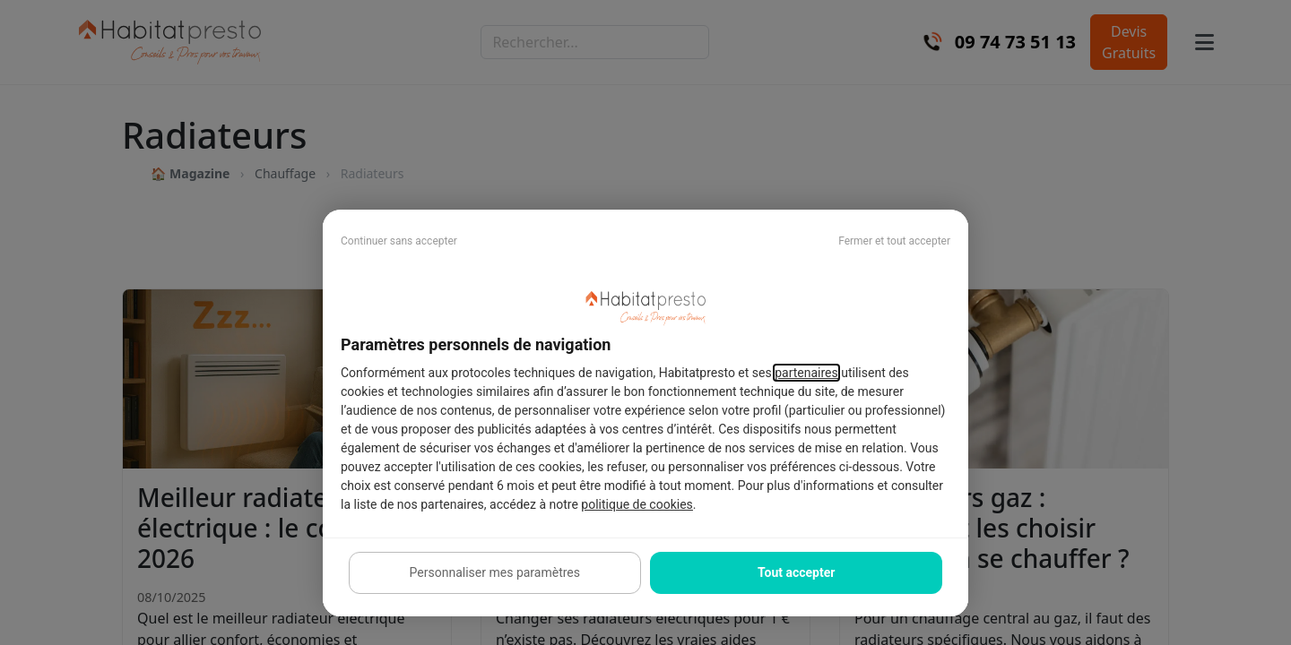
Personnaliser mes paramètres (495, 572)
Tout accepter (796, 572)
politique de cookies (636, 504)
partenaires (806, 373)
